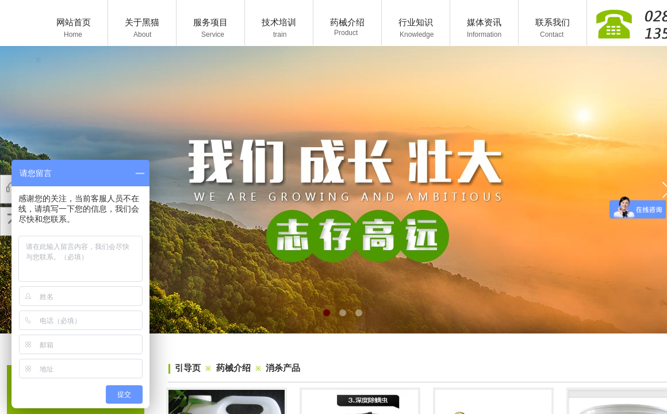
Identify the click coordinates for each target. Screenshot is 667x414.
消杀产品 (283, 368)
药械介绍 (233, 368)
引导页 (188, 368)
